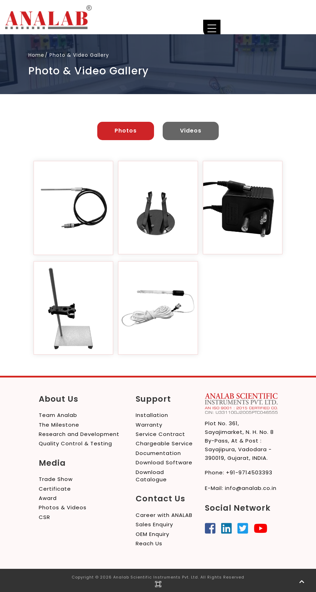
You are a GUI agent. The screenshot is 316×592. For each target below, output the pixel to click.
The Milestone (59, 424)
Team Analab (58, 414)
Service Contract (160, 433)
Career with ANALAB (164, 514)
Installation (152, 414)
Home (36, 55)
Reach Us (149, 543)
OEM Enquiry (152, 533)
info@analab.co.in (251, 487)
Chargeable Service (164, 443)
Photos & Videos (63, 507)
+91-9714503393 (249, 472)
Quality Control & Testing (75, 443)
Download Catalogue (151, 475)
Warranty (149, 424)
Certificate (55, 488)
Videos (190, 131)
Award (48, 497)
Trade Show (56, 478)
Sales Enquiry (154, 524)
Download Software (164, 462)
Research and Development (79, 433)
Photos (126, 131)
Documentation (158, 452)
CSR (44, 516)
